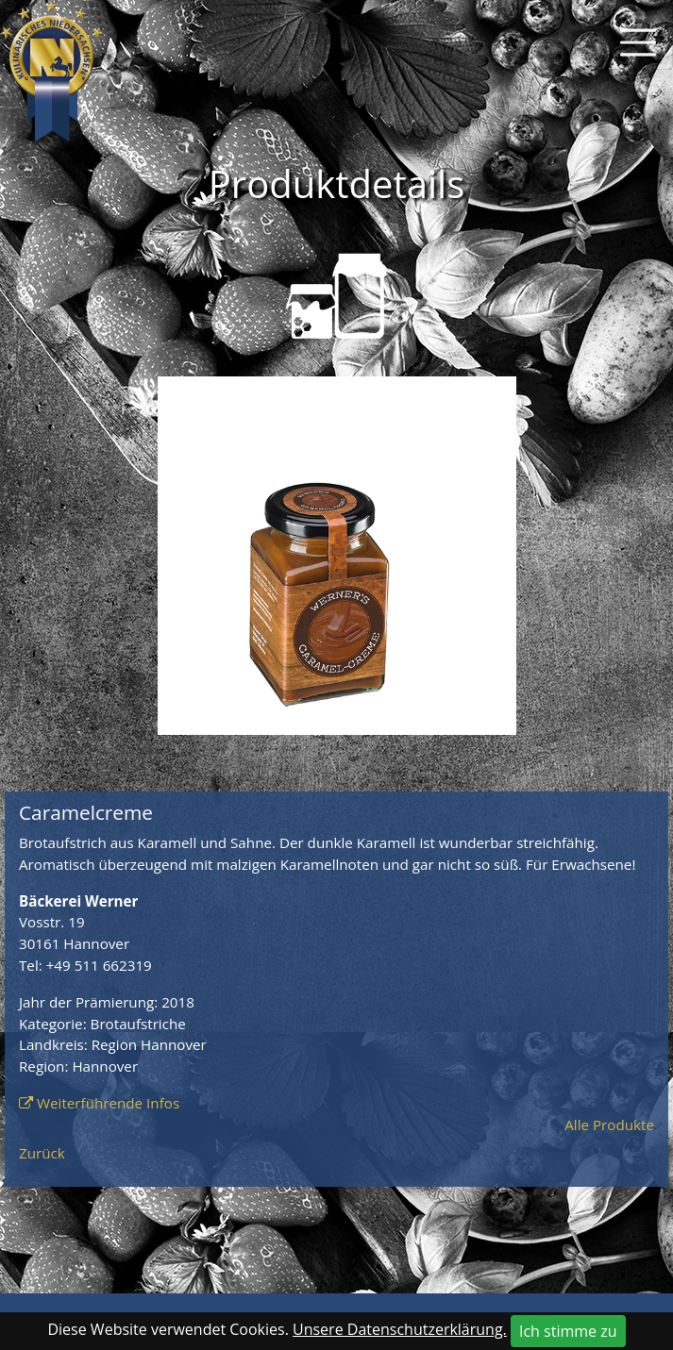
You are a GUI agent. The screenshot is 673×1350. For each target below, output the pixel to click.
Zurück (42, 1152)
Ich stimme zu (568, 1331)
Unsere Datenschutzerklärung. (400, 1329)
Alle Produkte (609, 1124)
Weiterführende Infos (108, 1102)
